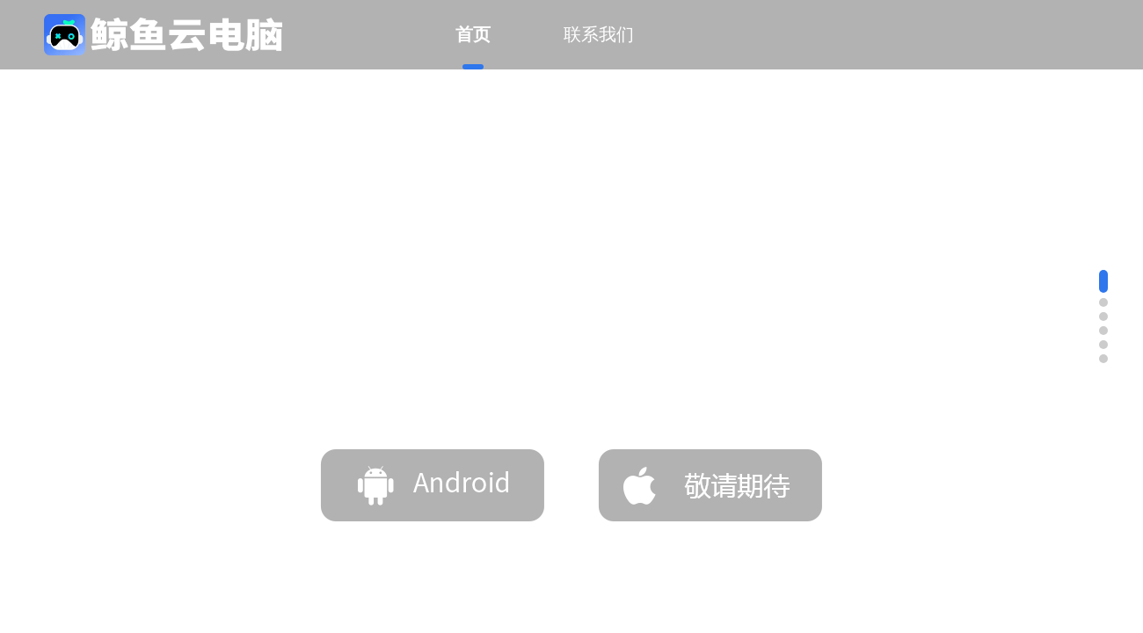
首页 (473, 47)
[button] (1103, 281)
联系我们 (599, 34)
